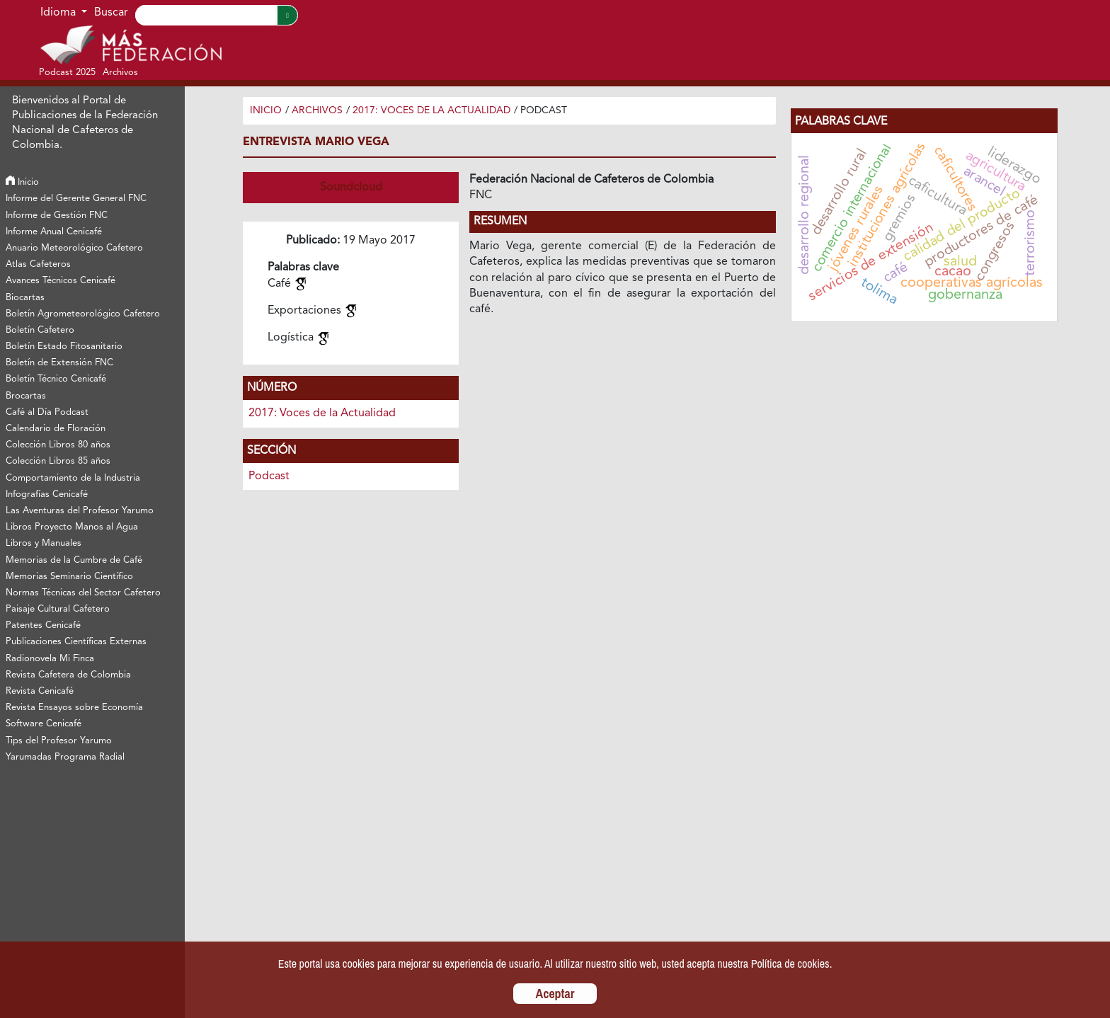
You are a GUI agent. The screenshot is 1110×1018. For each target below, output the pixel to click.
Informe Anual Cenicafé (54, 231)
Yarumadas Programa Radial (65, 757)
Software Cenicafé (43, 723)
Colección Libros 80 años (58, 445)
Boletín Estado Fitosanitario (64, 346)
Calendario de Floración (55, 428)
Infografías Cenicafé (47, 494)
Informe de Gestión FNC (57, 215)
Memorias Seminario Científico (69, 576)
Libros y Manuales (43, 543)
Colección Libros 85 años (58, 461)
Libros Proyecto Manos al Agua (72, 527)
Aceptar (555, 993)
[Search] (206, 15)
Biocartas (25, 297)
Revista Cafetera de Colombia (68, 675)
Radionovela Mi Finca (50, 658)
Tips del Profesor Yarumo (59, 740)
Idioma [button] (59, 12)
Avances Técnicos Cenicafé (60, 280)
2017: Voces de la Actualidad (431, 110)
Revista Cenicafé (40, 691)
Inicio (22, 182)
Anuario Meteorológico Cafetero (74, 248)
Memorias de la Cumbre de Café (74, 560)
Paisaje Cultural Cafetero (58, 609)
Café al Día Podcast (47, 412)
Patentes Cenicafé (43, 625)
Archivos (317, 110)
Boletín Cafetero (40, 330)
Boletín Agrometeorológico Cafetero (83, 314)
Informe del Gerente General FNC (76, 198)
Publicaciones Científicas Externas (76, 641)
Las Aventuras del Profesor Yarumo (80, 510)
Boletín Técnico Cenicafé (56, 379)
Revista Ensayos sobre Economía (74, 707)
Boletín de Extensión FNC (59, 362)
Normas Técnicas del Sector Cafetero (83, 592)
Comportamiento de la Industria (73, 478)
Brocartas (26, 396)
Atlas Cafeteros (38, 264)
